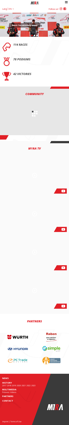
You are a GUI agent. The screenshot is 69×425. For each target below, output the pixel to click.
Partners (7, 396)
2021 (24, 385)
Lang (4, 8)
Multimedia (9, 389)
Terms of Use (15, 421)
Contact (7, 400)
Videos (13, 392)
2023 (33, 385)
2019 (14, 385)
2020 (19, 385)
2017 (4, 385)
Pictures (5, 392)
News (5, 378)
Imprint (5, 421)
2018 (9, 385)
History (7, 382)
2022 (28, 385)
